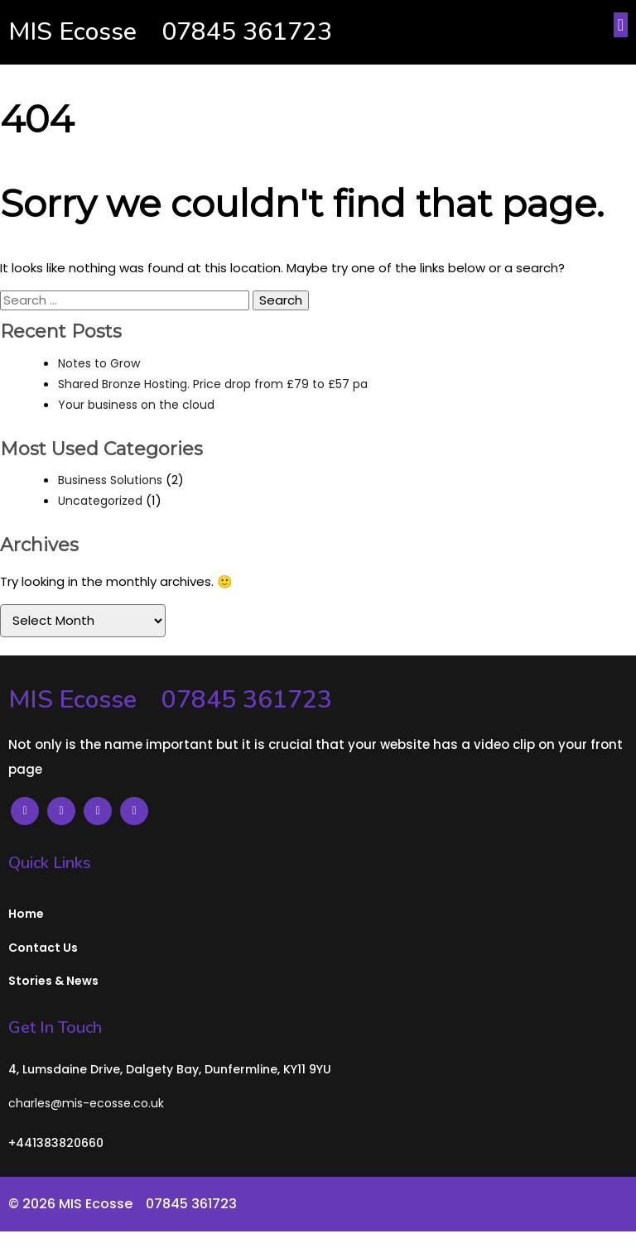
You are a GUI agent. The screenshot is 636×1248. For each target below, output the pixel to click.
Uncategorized (100, 500)
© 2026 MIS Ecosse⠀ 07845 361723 (122, 1203)
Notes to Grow (99, 363)
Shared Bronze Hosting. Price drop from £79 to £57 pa (213, 384)
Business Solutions (110, 480)
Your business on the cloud (136, 404)
